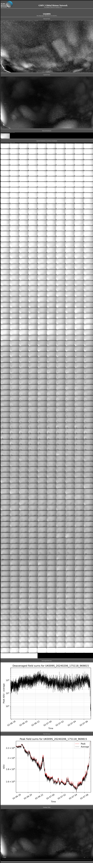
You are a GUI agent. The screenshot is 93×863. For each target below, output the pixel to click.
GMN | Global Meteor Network (52, 5)
